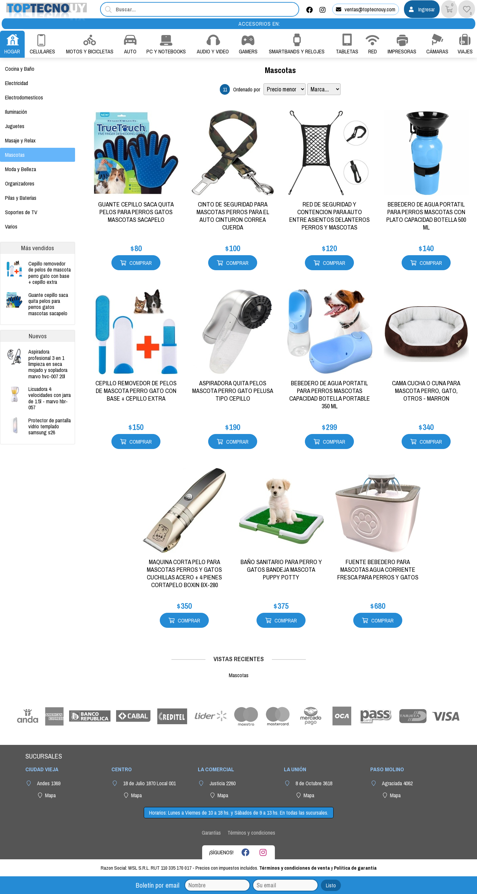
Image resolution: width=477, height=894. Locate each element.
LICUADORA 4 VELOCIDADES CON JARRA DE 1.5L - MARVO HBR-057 (49, 398)
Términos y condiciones (251, 832)
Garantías (211, 832)
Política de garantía (355, 867)
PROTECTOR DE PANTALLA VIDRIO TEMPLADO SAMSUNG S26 (49, 426)
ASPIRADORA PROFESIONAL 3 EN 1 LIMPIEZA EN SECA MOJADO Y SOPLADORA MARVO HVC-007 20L (47, 364)
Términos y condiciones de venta (294, 867)
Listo (331, 885)
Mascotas (280, 70)
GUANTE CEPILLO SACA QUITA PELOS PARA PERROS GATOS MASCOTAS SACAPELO (48, 304)
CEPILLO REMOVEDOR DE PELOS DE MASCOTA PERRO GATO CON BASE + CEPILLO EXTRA (49, 273)
